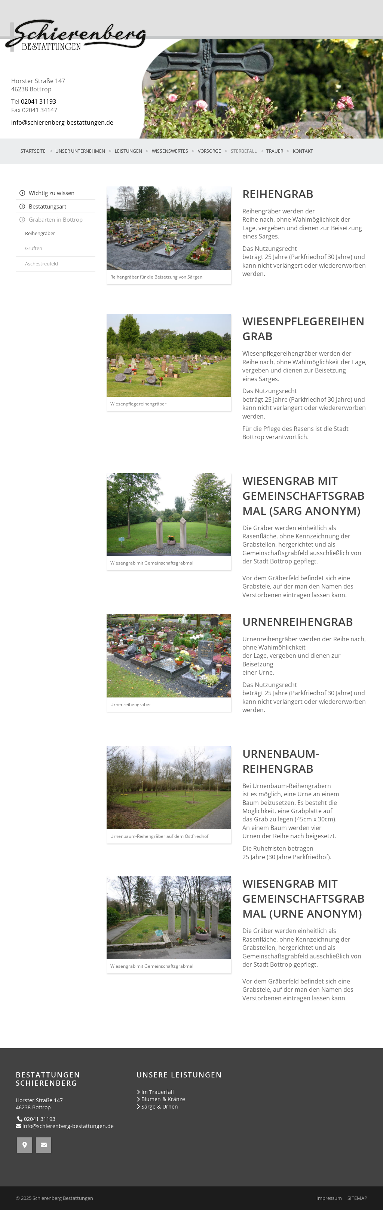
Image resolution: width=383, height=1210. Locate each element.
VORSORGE (209, 151)
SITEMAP (357, 1198)
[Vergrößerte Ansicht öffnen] (169, 228)
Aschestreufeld (41, 263)
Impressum (329, 1198)
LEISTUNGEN (128, 151)
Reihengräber (40, 233)
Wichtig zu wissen (51, 193)
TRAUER (274, 151)
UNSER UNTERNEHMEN (80, 151)
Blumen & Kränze (163, 1099)
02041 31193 (38, 101)
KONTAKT (303, 151)
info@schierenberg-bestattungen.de (62, 122)
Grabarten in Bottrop (56, 219)
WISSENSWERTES (170, 151)
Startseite (33, 151)
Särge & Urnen (159, 1106)
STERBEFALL (244, 151)
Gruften (33, 248)
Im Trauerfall (157, 1091)
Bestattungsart (47, 206)
